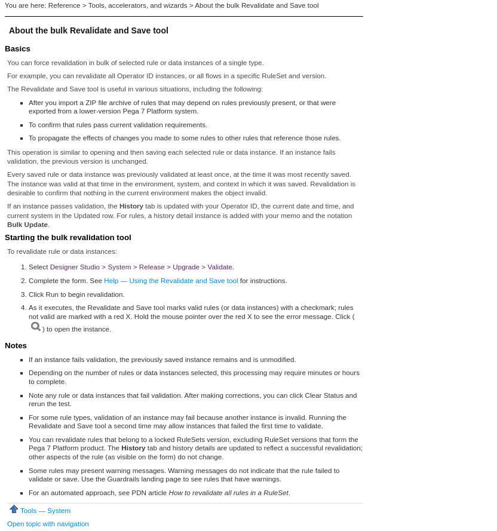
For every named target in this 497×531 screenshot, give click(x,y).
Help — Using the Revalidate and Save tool (171, 280)
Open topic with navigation (48, 523)
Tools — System (39, 510)
